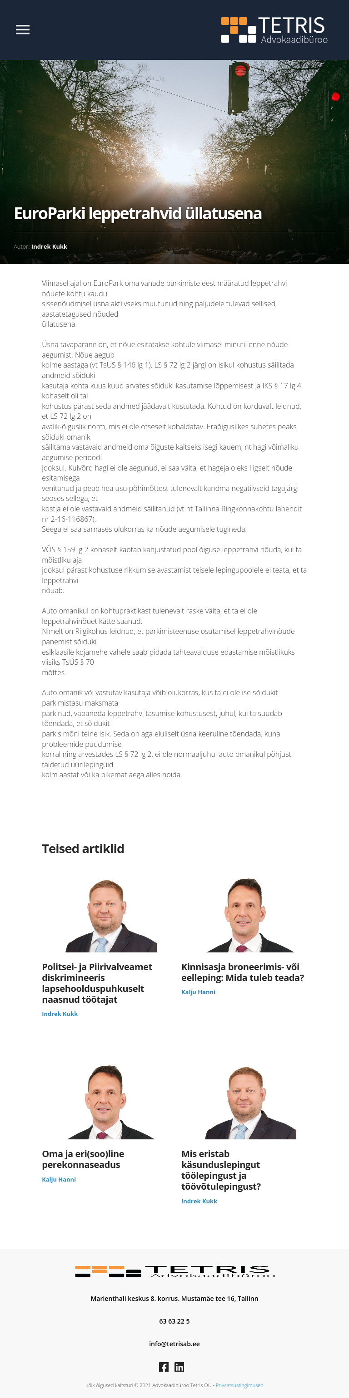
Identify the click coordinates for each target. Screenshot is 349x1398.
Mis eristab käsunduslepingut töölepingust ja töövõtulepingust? (221, 1170)
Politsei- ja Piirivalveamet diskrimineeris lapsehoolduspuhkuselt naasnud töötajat (97, 983)
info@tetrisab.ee (174, 1343)
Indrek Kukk (49, 246)
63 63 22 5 (175, 1321)
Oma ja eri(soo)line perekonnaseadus (83, 1159)
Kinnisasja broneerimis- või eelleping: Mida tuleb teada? (242, 972)
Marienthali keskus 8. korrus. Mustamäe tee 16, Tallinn (174, 1298)
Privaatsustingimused (240, 1385)
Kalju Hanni (198, 992)
